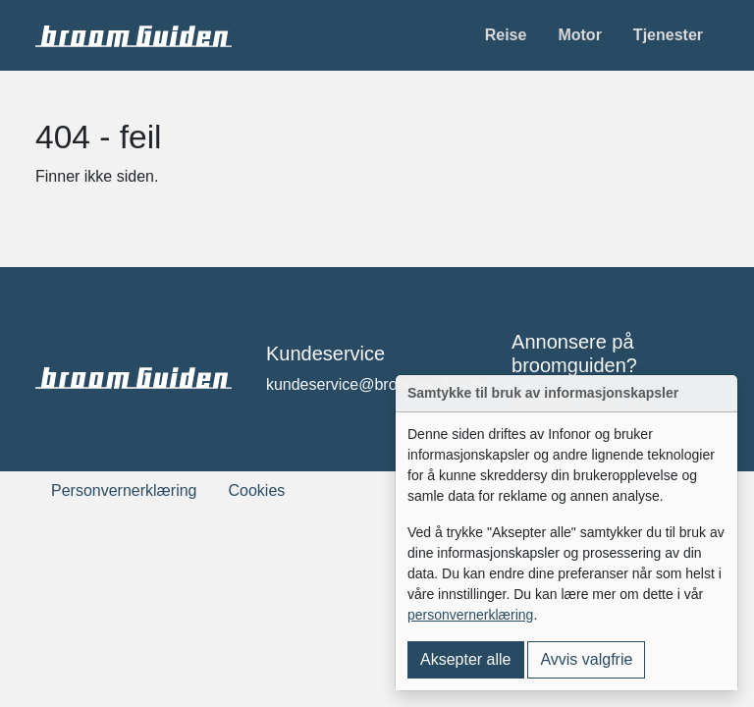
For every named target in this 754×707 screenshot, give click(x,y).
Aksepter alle (466, 659)
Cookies (257, 490)
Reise (506, 35)
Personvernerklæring (124, 490)
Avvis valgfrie (586, 659)
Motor (579, 35)
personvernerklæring (470, 615)
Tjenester (668, 35)
